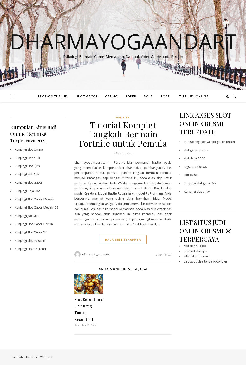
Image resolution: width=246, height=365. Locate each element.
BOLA (148, 96)
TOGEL (166, 96)
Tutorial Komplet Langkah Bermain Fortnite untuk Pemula (123, 134)
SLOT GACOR (87, 96)
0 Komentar (164, 254)
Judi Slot (33, 216)
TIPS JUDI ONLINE (193, 96)
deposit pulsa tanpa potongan (205, 261)
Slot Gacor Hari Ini (40, 224)
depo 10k (203, 191)
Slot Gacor (35, 182)
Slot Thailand (37, 249)
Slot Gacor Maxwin (41, 199)
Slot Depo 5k (37, 232)
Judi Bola (34, 174)
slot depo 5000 (195, 246)
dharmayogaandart (95, 254)
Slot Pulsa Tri (37, 240)
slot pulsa (191, 175)
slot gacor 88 (206, 183)
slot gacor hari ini (196, 150)
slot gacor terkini (223, 142)
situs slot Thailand (197, 256)
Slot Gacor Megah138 (43, 207)
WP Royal (46, 357)
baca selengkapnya (123, 239)
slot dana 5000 (194, 158)
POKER (130, 96)
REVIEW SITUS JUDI (53, 96)
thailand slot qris (195, 251)
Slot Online (35, 149)
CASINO (111, 96)
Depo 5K (34, 158)
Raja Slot (34, 191)
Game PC (123, 117)
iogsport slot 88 (195, 166)
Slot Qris (34, 166)
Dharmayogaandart (123, 41)
